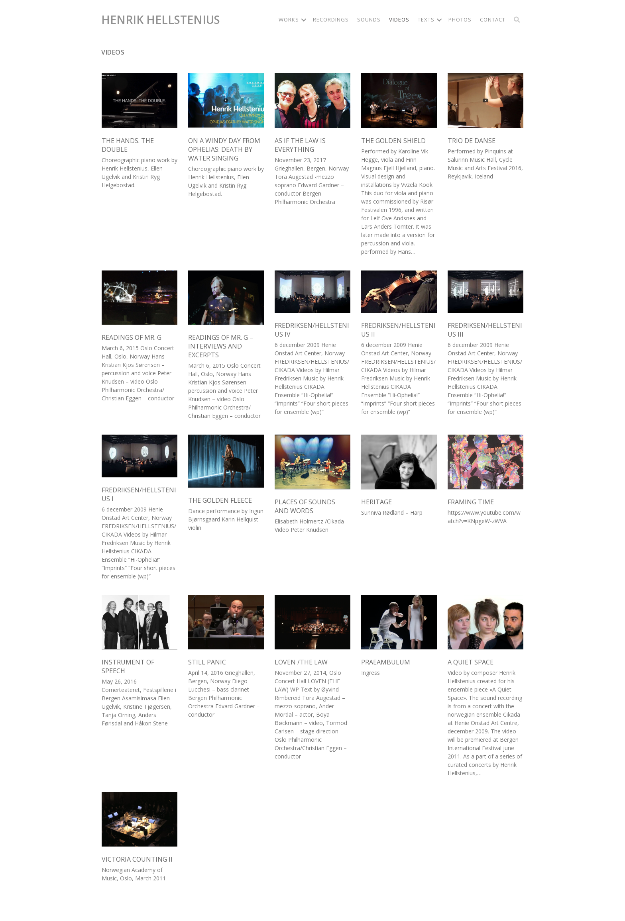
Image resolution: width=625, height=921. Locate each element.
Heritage (376, 502)
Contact (492, 19)
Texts (426, 19)
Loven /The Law (301, 662)
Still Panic (207, 662)
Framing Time (471, 502)
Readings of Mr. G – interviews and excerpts (220, 346)
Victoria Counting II (137, 859)
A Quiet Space (470, 662)
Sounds (369, 19)
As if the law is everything (300, 145)
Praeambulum (385, 662)
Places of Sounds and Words (305, 506)
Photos (460, 19)
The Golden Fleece (220, 500)
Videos (399, 19)
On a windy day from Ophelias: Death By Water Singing (224, 149)
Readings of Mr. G (131, 337)
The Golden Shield (393, 140)
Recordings (331, 19)
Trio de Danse (471, 140)
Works (289, 19)
